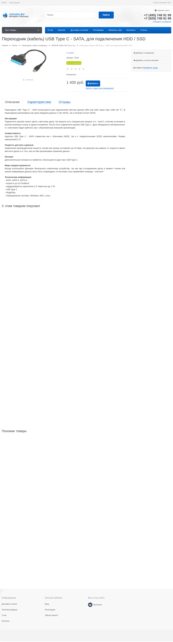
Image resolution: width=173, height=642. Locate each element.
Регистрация (14, 3)
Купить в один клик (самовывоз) (100, 88)
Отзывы (65, 102)
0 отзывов (70, 53)
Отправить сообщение (162, 22)
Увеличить (30, 80)
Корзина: (163, 10)
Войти (4, 3)
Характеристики (39, 102)
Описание (12, 102)
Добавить (94, 83)
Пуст (169, 3)
